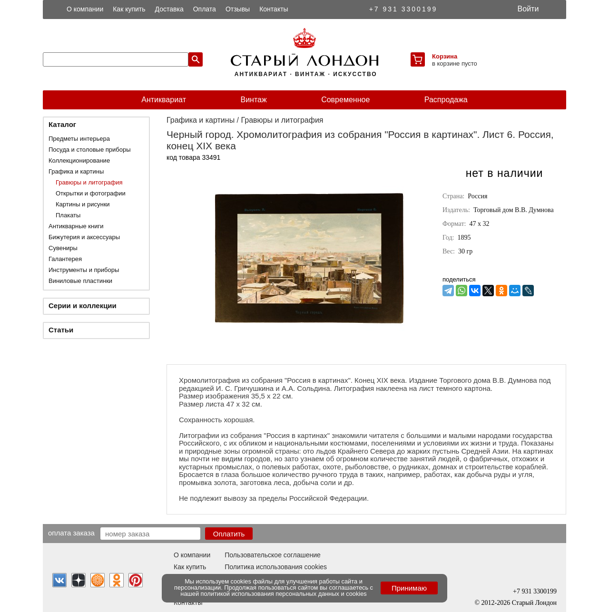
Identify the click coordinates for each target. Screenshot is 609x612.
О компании (85, 9)
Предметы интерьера (79, 138)
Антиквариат (163, 100)
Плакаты (68, 215)
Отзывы (238, 9)
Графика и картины (76, 171)
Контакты (273, 9)
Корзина (444, 56)
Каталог (62, 124)
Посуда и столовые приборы (90, 149)
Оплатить (229, 534)
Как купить (129, 9)
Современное (345, 100)
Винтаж (253, 100)
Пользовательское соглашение (273, 555)
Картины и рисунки (83, 204)
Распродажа (446, 100)
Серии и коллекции (83, 305)
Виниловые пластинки (80, 280)
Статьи (61, 330)
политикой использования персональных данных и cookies (284, 593)
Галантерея (65, 258)
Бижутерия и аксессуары (84, 237)
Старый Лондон (534, 602)
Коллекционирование (79, 160)
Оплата (204, 9)
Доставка (169, 9)
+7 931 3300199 (403, 9)
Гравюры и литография (89, 182)
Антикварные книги (76, 226)
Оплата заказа (71, 532)
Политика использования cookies (276, 567)
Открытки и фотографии (91, 193)
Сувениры (63, 248)
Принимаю (409, 588)
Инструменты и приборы (84, 269)
